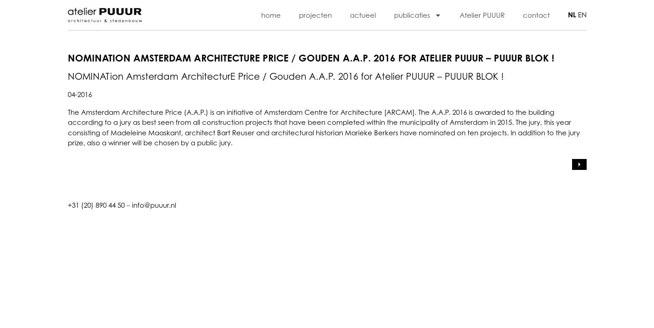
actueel (363, 15)
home (271, 15)
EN (582, 14)
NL (572, 14)
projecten (315, 15)
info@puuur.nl (154, 205)
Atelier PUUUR (482, 15)
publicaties (417, 15)
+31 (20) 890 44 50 (96, 205)
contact (536, 15)
